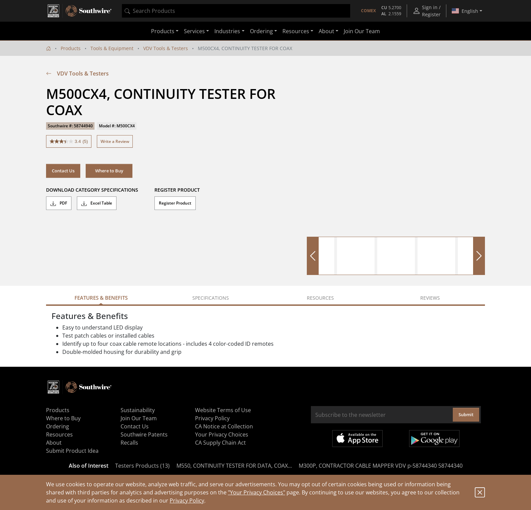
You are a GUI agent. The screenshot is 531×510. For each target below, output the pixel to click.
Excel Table (96, 203)
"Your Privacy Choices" (256, 492)
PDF (58, 203)
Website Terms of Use (223, 410)
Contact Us (63, 171)
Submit (466, 414)
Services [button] (194, 31)
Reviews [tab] (430, 298)
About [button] (326, 31)
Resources (59, 434)
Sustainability (138, 410)
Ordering (57, 426)
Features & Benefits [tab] (101, 297)
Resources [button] (295, 31)
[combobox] (236, 11)
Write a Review (115, 141)
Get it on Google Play (434, 438)
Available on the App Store (357, 438)
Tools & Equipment (111, 48)
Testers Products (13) (142, 465)
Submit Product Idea (72, 450)
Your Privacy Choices (221, 434)
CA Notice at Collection (224, 426)
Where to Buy (109, 171)
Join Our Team (362, 31)
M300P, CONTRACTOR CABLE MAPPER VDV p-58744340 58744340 (381, 465)
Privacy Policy (187, 500)
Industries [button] (227, 31)
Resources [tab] (320, 298)
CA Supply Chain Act (220, 442)
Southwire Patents (144, 434)
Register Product (175, 203)
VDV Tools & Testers (165, 48)
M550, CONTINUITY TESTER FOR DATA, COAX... (234, 465)
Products (71, 48)
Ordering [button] (261, 31)
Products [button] (162, 31)
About (54, 442)
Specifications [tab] (210, 298)
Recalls (129, 442)
